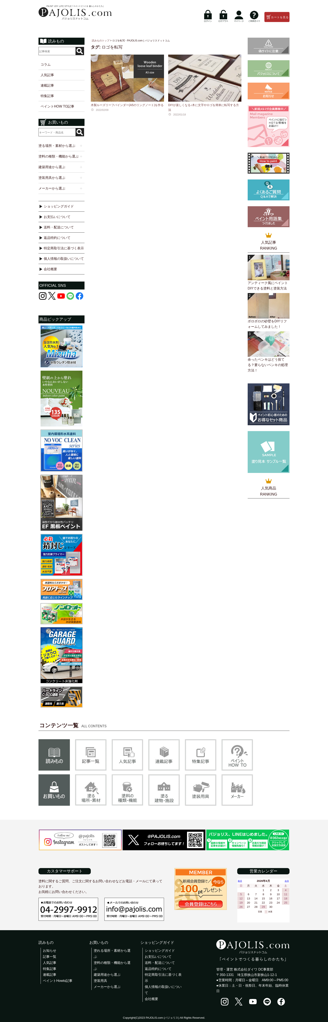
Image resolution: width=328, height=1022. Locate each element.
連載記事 (47, 85)
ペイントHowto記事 (57, 980)
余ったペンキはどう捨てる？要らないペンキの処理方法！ (268, 365)
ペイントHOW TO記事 (57, 106)
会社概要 (50, 269)
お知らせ (49, 950)
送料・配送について (59, 227)
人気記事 (47, 75)
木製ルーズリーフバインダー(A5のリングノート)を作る (127, 105)
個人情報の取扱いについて (64, 258)
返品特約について (57, 237)
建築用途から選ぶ (107, 974)
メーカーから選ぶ (107, 987)
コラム (46, 64)
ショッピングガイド (59, 206)
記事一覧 (49, 956)
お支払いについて (57, 217)
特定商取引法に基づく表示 (64, 248)
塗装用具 (100, 980)
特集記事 (47, 96)
